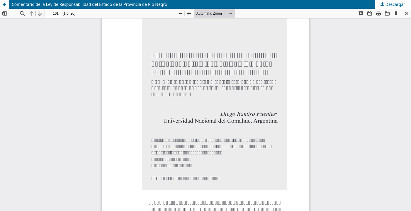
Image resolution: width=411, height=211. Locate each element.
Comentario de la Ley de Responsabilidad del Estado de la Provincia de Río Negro (89, 4)
